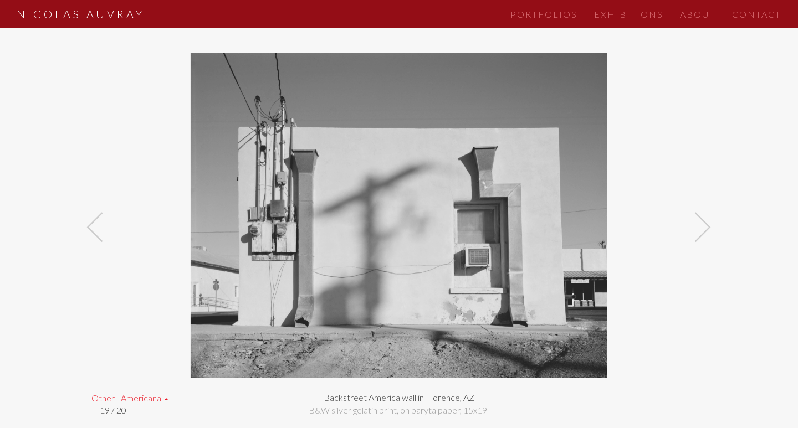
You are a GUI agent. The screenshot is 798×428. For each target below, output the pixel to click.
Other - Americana (129, 398)
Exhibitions (628, 14)
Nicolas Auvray (81, 13)
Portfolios (543, 14)
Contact (756, 14)
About (697, 14)
